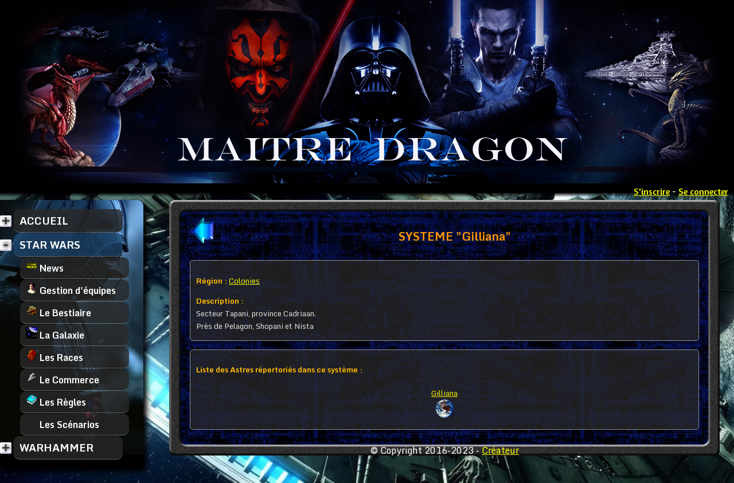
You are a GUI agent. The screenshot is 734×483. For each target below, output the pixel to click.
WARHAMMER (56, 447)
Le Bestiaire (58, 312)
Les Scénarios (62, 424)
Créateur (500, 450)
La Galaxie (55, 335)
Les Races (54, 357)
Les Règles (56, 402)
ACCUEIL (43, 220)
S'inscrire (652, 191)
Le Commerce (62, 379)
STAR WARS (49, 244)
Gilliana (444, 393)
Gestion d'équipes (71, 290)
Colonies (244, 280)
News (45, 268)
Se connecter (703, 191)
